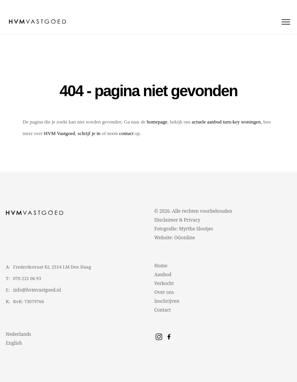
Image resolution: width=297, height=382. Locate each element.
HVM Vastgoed (59, 133)
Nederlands (18, 334)
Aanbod (163, 274)
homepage (157, 122)
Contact (162, 310)
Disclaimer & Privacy (177, 220)
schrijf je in (89, 133)
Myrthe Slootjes (196, 228)
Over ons (164, 292)
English (14, 343)
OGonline (184, 237)
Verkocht (164, 283)
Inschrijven (166, 301)
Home (161, 265)
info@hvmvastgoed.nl (37, 290)
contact (126, 133)
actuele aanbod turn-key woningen (226, 122)
